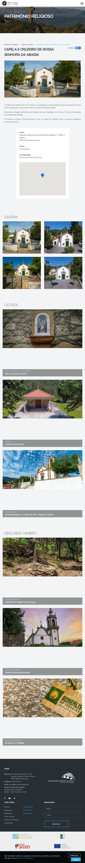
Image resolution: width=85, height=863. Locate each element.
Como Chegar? (28, 807)
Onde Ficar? (27, 810)
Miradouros (8, 813)
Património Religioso (11, 44)
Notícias (7, 807)
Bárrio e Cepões (27, 44)
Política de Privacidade (25, 858)
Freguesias (8, 810)
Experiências (8, 823)
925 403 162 (16, 782)
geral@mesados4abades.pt (19, 784)
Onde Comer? (28, 813)
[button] (42, 176)
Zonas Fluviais (9, 817)
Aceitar (76, 859)
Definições (74, 855)
